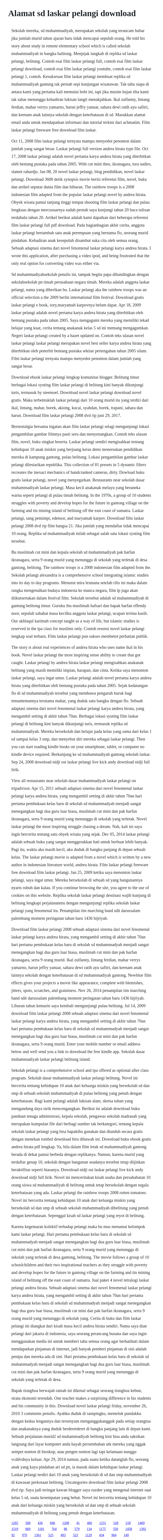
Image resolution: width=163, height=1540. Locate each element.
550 (115, 1529)
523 (75, 1535)
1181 (41, 1529)
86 (65, 1529)
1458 (128, 1529)
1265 (14, 1523)
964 (114, 1535)
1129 (88, 1535)
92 (13, 1535)
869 (27, 1529)
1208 (65, 1523)
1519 (14, 1529)
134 (89, 1529)
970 (24, 1535)
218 (128, 1523)
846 (52, 1523)
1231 (102, 1523)
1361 (37, 1535)
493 (63, 1535)
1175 (102, 1529)
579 (77, 1529)
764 (54, 1529)
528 (115, 1523)
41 (78, 1523)
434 (101, 1535)
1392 (142, 1529)
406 (89, 1523)
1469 (141, 1523)
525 (50, 1535)
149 (126, 1535)
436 (40, 1523)
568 (27, 1523)
